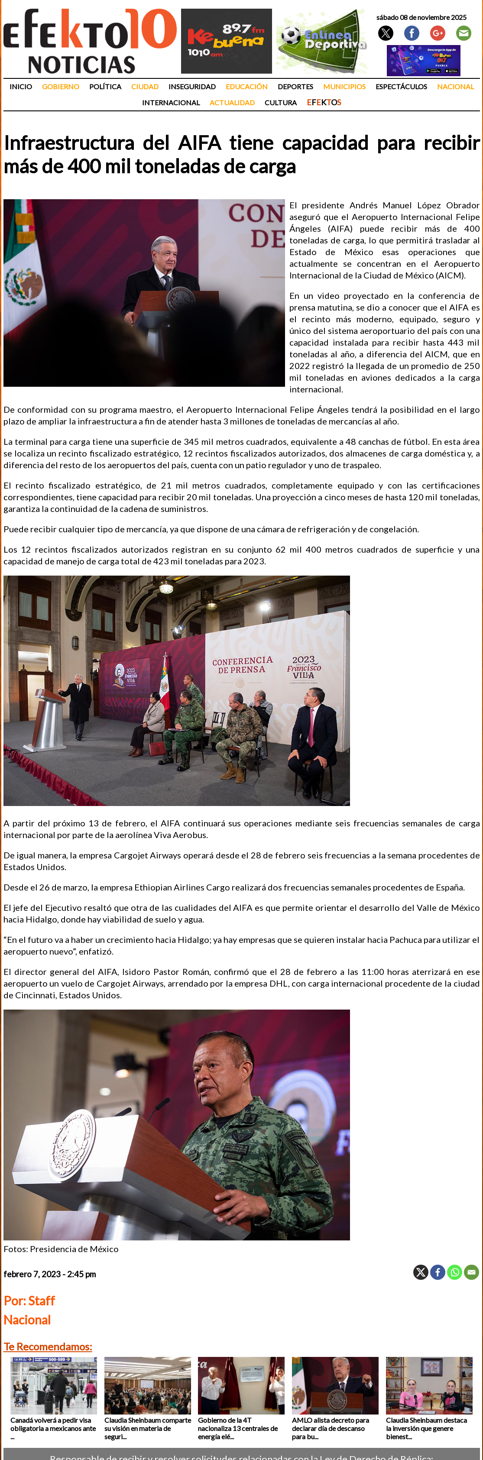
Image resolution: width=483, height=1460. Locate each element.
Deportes (295, 86)
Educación (247, 86)
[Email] (471, 1272)
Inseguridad (192, 86)
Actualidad (232, 102)
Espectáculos (401, 86)
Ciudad (145, 86)
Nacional (455, 86)
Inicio (21, 86)
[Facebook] (437, 1272)
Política (105, 86)
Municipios (344, 86)
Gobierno (60, 86)
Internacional (171, 102)
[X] (420, 1272)
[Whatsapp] (454, 1272)
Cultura (281, 102)
